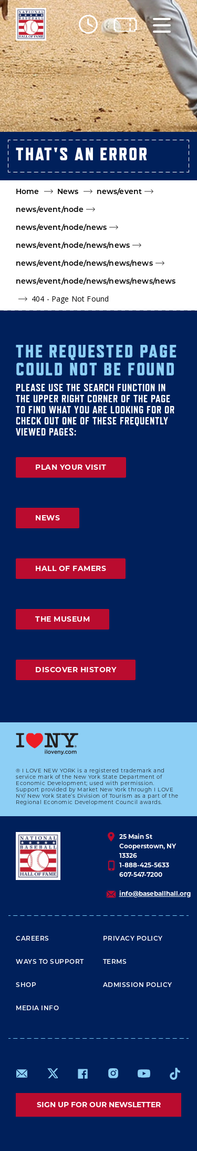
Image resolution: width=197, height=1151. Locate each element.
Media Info (37, 1008)
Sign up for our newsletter (99, 1104)
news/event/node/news (61, 228)
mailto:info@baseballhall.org (22, 1073)
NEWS (47, 518)
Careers (32, 939)
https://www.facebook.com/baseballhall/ (82, 1073)
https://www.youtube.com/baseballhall (144, 1073)
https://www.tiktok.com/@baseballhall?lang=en (175, 1073)
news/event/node (50, 210)
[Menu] (162, 24)
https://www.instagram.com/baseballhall (113, 1073)
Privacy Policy (133, 939)
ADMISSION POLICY (137, 985)
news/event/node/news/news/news (84, 264)
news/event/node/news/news (73, 246)
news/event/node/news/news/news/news (96, 282)
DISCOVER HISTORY (75, 669)
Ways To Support (50, 962)
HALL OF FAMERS (70, 568)
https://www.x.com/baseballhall (52, 1072)
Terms (115, 962)
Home (27, 192)
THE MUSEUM (62, 619)
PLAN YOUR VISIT (71, 467)
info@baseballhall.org (155, 893)
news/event (119, 192)
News (68, 192)
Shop (26, 985)
